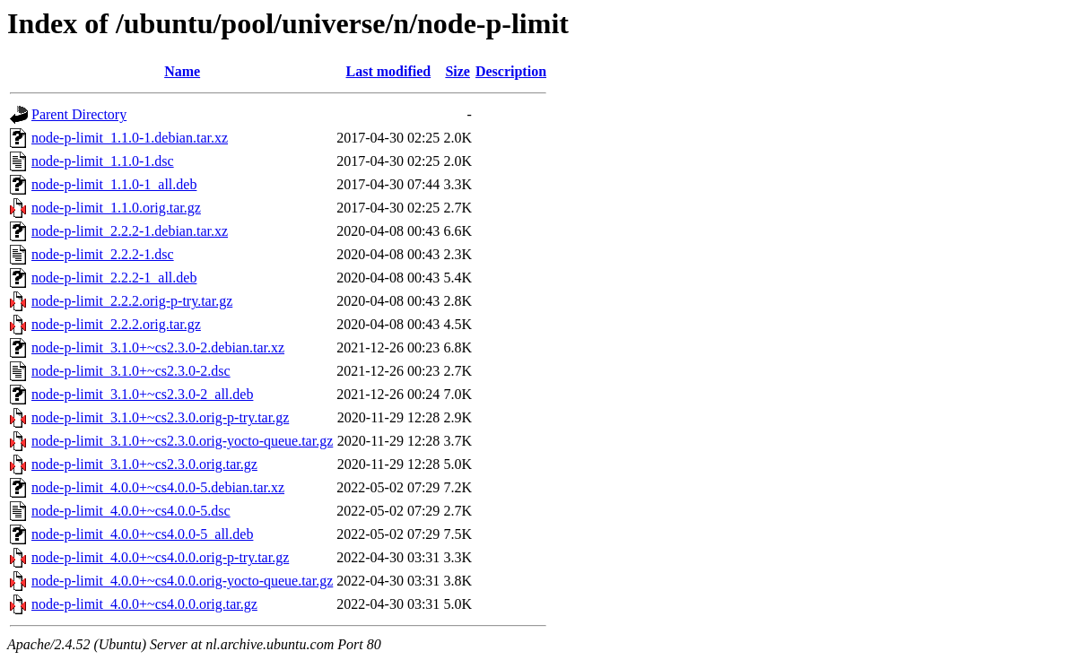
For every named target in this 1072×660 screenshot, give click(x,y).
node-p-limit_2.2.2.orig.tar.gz (116, 324)
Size (457, 71)
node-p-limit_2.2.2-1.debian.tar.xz (129, 231)
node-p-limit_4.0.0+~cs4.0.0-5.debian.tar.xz (157, 487)
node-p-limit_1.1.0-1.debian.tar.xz (129, 137)
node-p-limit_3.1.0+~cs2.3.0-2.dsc (131, 370)
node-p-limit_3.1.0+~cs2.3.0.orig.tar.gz (144, 464)
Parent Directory (78, 114)
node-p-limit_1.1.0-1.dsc (102, 161)
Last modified (388, 71)
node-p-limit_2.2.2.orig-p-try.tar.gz (131, 300)
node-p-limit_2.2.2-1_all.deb (113, 277)
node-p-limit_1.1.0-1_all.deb (113, 184)
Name (182, 71)
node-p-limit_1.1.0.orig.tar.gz (116, 207)
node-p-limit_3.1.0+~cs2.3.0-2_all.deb (142, 394)
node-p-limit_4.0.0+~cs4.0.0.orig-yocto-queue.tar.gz (182, 580)
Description (510, 71)
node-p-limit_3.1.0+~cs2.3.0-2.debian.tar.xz (157, 347)
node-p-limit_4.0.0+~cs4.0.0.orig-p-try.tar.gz (160, 557)
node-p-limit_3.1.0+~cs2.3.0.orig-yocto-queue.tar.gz (182, 440)
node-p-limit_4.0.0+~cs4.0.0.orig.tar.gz (144, 604)
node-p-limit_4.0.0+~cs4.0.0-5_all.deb (142, 534)
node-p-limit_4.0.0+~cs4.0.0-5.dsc (131, 510)
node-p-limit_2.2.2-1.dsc (102, 254)
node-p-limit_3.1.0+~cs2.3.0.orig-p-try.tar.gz (160, 417)
